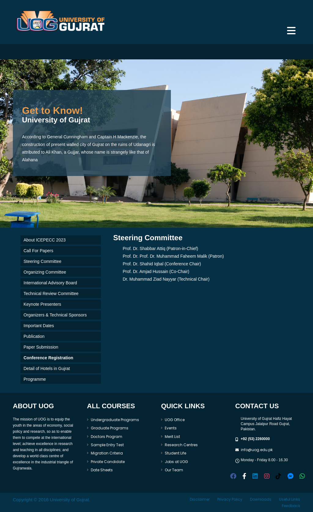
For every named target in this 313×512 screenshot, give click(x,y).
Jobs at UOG (176, 461)
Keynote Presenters (42, 304)
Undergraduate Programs (115, 419)
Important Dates (39, 325)
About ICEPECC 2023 (45, 239)
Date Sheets (102, 470)
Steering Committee (42, 261)
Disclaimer (200, 499)
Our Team (174, 470)
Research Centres (181, 444)
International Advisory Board (50, 282)
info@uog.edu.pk (257, 449)
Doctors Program (106, 436)
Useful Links (289, 499)
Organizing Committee (45, 272)
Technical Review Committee (51, 293)
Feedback (291, 505)
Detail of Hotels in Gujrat (47, 368)
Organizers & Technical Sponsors (55, 314)
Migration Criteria (107, 453)
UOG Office (175, 419)
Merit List (172, 436)
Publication (34, 336)
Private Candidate (108, 461)
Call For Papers (38, 250)
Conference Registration (48, 357)
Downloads (260, 499)
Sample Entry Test (107, 444)
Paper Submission (41, 347)
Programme (35, 379)
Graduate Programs (109, 428)
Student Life (175, 453)
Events (171, 428)
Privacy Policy (229, 499)
